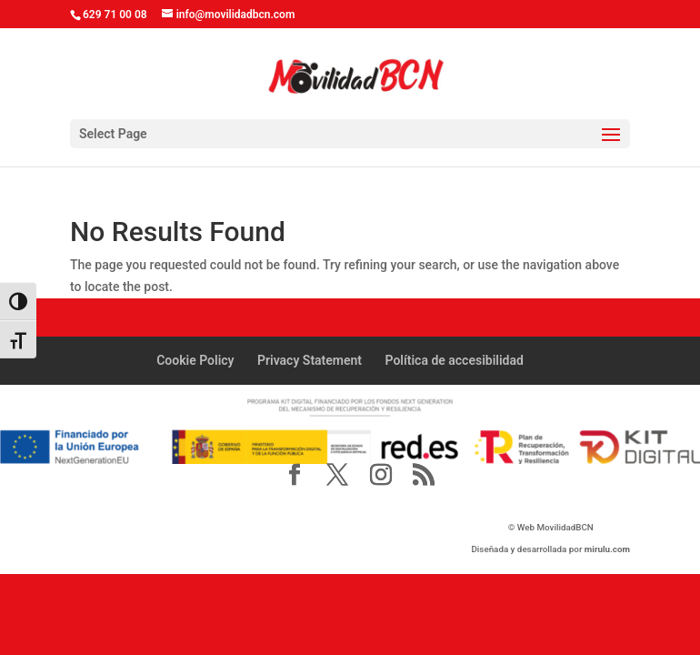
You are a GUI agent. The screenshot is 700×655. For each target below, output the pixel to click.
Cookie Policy (195, 360)
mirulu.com (607, 549)
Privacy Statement (309, 360)
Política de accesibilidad (454, 360)
